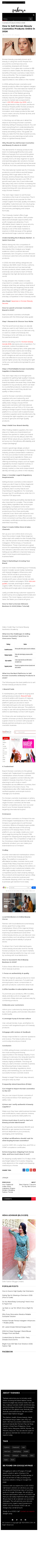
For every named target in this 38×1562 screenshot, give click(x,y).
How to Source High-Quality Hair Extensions (18, 1322)
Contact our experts (27, 1543)
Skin (31, 1487)
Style (6, 1491)
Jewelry (6, 1487)
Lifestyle (10, 24)
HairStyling (17, 1482)
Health (26, 1482)
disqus (32, 1230)
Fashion (6, 1478)
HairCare (7, 1482)
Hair (23, 1478)
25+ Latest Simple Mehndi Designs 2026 (17, 1358)
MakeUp (24, 1487)
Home (5, 24)
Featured (16, 1478)
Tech (12, 1491)
